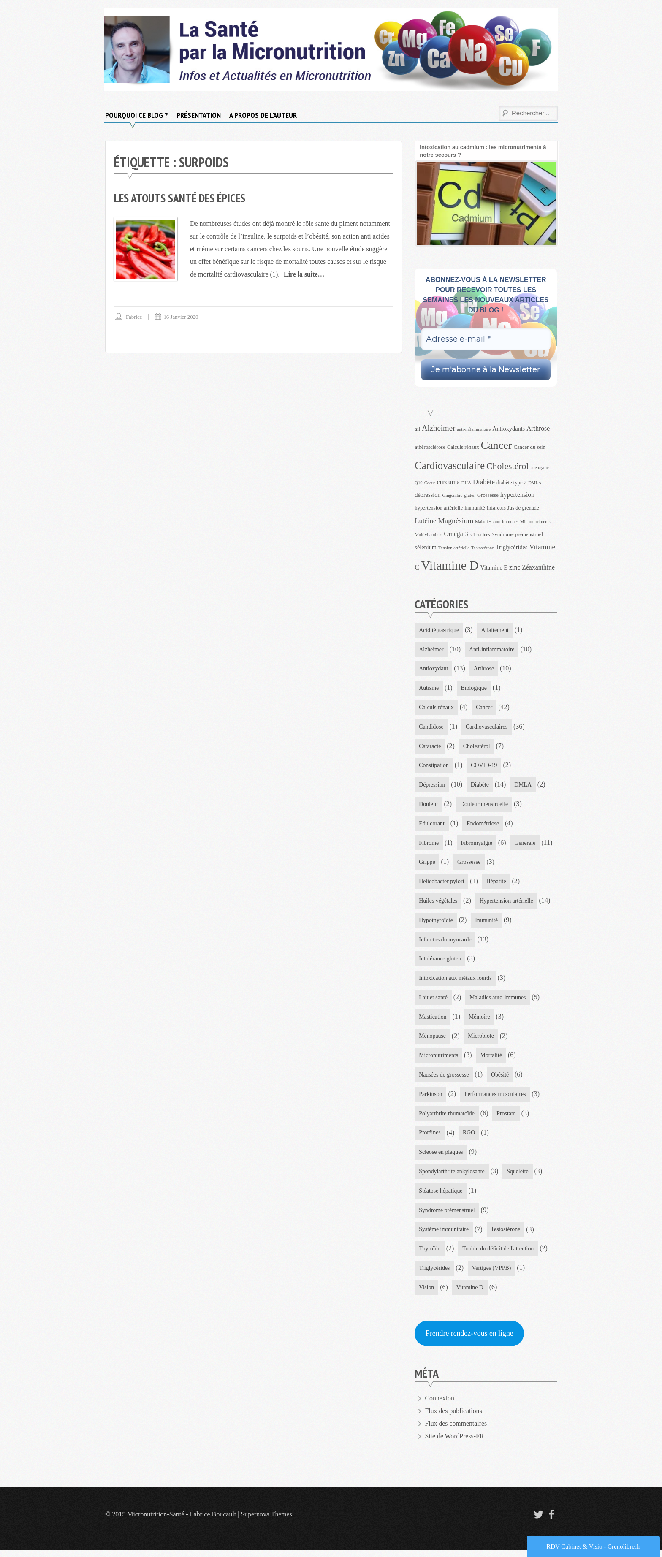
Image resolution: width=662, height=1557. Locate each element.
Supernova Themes (267, 1520)
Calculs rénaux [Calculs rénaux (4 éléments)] (463, 447)
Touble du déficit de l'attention (499, 1255)
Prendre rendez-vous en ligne (470, 1340)
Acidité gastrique (439, 630)
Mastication (433, 1020)
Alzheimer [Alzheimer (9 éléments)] (438, 427)
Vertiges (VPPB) (492, 1274)
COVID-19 (485, 767)
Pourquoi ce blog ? (136, 115)
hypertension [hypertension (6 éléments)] (517, 494)
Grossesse (516, 864)
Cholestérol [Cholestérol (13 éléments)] (507, 466)
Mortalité (492, 1059)
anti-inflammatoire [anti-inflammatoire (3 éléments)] (474, 429)
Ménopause (432, 1040)
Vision (426, 1294)
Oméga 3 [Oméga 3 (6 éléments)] (456, 533)
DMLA (523, 786)
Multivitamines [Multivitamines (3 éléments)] (428, 534)
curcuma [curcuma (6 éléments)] (448, 482)
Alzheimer (431, 649)
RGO (469, 1137)
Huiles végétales (438, 903)
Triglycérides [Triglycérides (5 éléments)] (512, 547)
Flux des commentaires (456, 1430)
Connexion (440, 1404)
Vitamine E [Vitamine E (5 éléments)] (493, 567)
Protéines (430, 1137)
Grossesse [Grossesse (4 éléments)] (488, 495)
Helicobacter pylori (441, 884)
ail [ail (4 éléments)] (417, 429)
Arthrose (484, 669)
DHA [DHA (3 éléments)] (466, 482)
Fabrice (134, 316)
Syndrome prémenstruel (447, 1216)
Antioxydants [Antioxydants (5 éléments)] (508, 428)
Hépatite (497, 884)
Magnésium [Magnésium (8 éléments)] (456, 520)
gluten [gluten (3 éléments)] (469, 495)
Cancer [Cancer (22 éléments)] (496, 445)
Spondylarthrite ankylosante (452, 1177)
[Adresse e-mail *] (486, 339)
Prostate (506, 1118)
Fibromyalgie (477, 845)
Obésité (501, 1079)
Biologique (474, 689)
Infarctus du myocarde (445, 942)
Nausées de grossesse (444, 1079)
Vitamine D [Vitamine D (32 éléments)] (450, 565)
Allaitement (496, 630)
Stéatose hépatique (441, 1196)
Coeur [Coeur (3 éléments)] (429, 482)
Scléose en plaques (441, 1157)
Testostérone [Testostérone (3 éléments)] (482, 547)
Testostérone (506, 1235)
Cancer (485, 708)
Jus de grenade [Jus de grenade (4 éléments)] (523, 508)
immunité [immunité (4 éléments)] (474, 508)
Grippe (474, 864)
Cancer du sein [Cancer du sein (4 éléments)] (529, 447)
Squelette (518, 1177)
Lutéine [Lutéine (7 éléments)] (425, 521)
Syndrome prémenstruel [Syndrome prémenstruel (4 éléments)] (517, 534)
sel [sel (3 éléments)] (472, 534)
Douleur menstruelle (485, 806)
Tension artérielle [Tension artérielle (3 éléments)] (453, 547)
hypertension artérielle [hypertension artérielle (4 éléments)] (439, 508)
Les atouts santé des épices (181, 198)
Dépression (432, 786)
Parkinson (430, 1099)
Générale (429, 864)
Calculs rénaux (436, 708)
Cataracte (430, 747)
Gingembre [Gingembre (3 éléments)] (452, 495)
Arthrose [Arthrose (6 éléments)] (538, 428)
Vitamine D (470, 1294)
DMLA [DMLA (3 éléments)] (534, 482)
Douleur (428, 806)
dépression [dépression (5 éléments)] (427, 494)
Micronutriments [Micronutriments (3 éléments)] (535, 521)
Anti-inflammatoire (492, 649)
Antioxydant (433, 669)
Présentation (198, 115)
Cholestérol (477, 747)
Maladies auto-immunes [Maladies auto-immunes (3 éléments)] (496, 521)
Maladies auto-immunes (498, 1001)
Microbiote (482, 1040)
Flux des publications (454, 1417)
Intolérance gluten (440, 962)
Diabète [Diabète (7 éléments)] (484, 482)
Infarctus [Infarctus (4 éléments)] (496, 508)
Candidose (431, 727)
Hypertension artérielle (507, 903)
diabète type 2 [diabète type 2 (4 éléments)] (511, 483)
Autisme (429, 689)
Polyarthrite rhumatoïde (447, 1118)
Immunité (487, 923)
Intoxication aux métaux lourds (456, 981)
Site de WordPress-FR (455, 1442)
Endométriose (483, 825)
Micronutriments (439, 1059)
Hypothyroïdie (436, 923)
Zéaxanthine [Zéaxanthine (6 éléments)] (538, 567)
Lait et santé (433, 1001)
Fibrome (429, 845)
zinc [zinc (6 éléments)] (514, 567)
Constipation (434, 767)
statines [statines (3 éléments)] (483, 534)
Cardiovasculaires (487, 727)
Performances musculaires (496, 1099)
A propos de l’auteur (263, 115)
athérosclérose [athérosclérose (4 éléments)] (430, 447)
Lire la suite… (304, 273)
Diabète (480, 786)
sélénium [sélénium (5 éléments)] (426, 547)
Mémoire (480, 1020)
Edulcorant (432, 825)
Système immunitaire (444, 1235)
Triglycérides (434, 1274)
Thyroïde (429, 1255)
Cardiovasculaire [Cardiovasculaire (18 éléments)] (450, 465)
